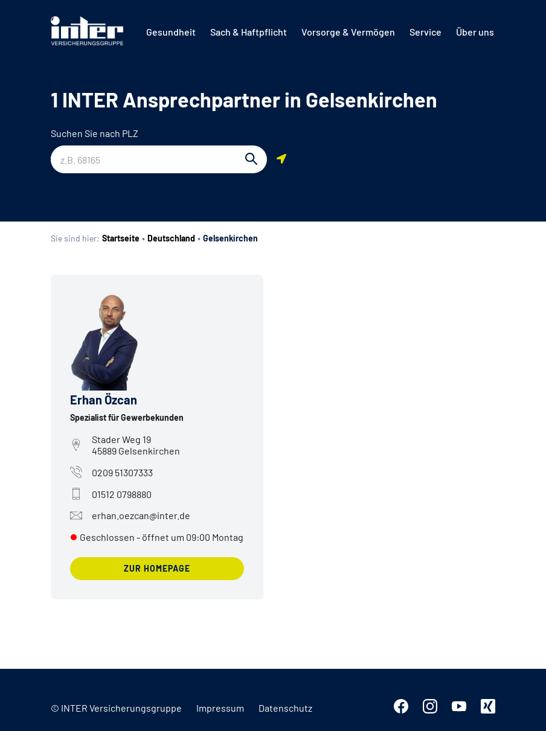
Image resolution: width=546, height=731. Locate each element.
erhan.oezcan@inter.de (130, 515)
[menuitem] (171, 32)
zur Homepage (157, 568)
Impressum (220, 707)
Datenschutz (285, 707)
